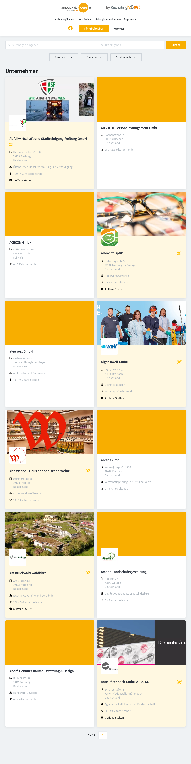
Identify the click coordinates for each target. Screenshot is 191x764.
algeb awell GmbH (114, 362)
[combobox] (51, 45)
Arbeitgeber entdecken (108, 19)
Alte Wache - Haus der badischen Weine (39, 471)
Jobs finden (85, 19)
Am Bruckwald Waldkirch (28, 573)
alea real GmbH (21, 351)
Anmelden (119, 28)
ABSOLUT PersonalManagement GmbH (129, 128)
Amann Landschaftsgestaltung (123, 572)
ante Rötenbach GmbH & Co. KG (125, 682)
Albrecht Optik (112, 253)
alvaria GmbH (111, 460)
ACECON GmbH (20, 243)
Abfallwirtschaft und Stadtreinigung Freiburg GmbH (48, 139)
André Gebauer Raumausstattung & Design (41, 671)
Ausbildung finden (64, 19)
